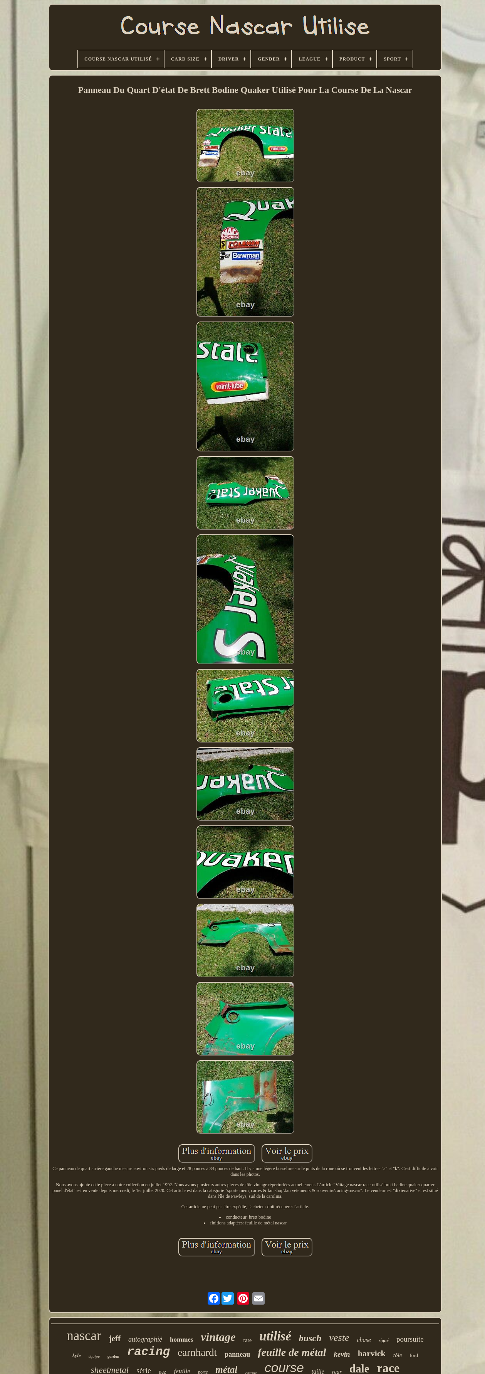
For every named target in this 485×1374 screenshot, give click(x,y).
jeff (115, 1338)
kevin (342, 1354)
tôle (397, 1355)
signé (384, 1340)
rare (247, 1340)
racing (148, 1352)
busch (310, 1338)
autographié (145, 1339)
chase (364, 1340)
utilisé (275, 1336)
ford (413, 1355)
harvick (372, 1353)
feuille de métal (292, 1352)
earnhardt (197, 1352)
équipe (94, 1356)
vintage (218, 1336)
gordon (113, 1356)
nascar (84, 1335)
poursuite (410, 1339)
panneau (237, 1354)
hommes (181, 1339)
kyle (76, 1355)
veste (339, 1337)
